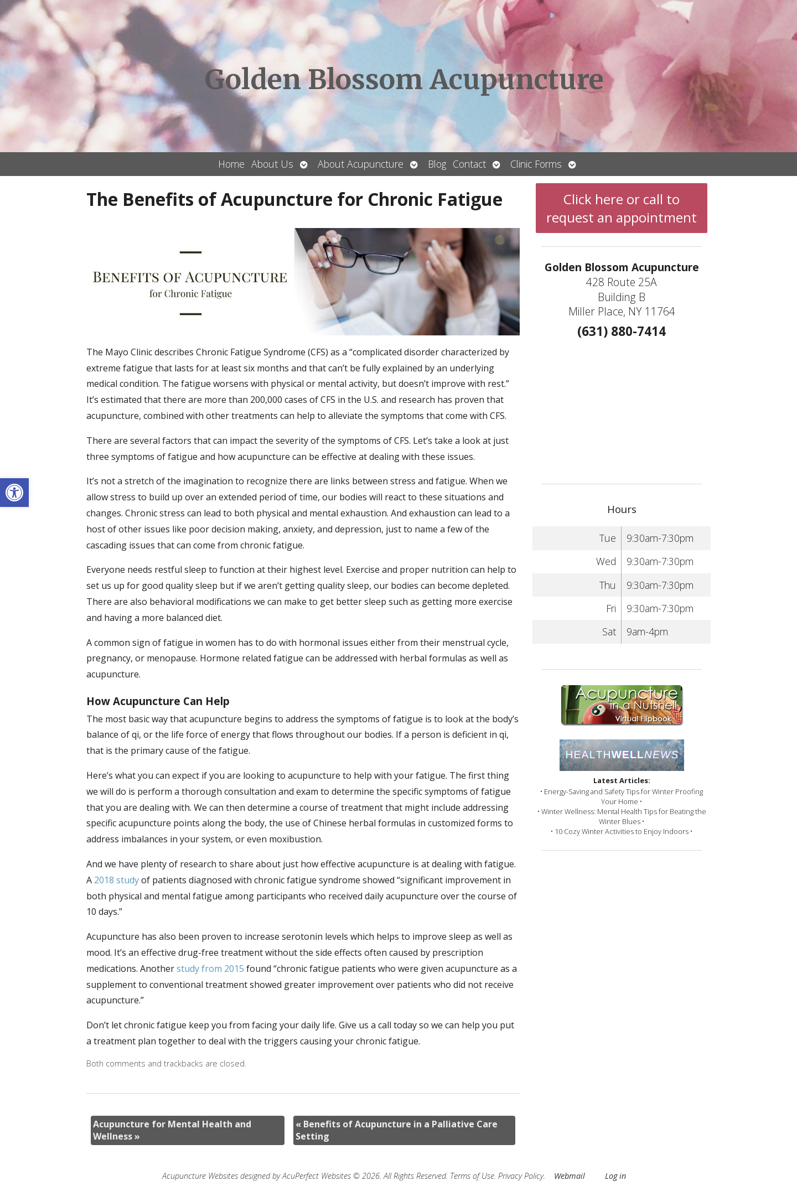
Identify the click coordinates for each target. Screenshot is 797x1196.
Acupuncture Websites (200, 1176)
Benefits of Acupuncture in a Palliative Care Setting (397, 1130)
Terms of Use (472, 1176)
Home (231, 163)
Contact (469, 163)
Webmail (569, 1176)
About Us (272, 163)
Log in (615, 1176)
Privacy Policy (521, 1176)
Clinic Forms (536, 163)
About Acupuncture (360, 163)
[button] (14, 492)
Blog (437, 163)
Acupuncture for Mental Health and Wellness (172, 1130)
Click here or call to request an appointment (621, 208)
